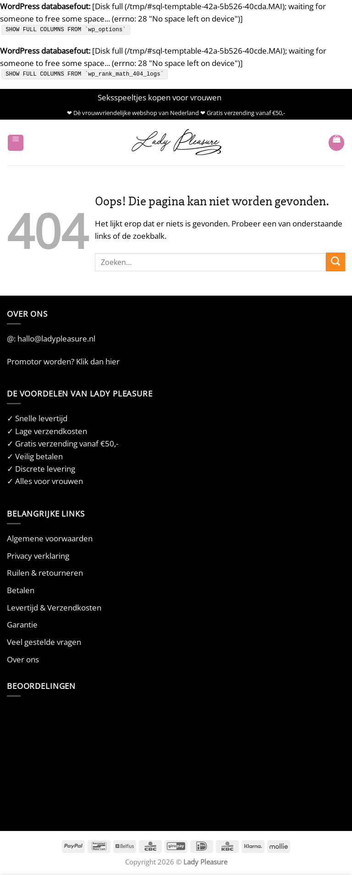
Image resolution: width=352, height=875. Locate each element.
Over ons (23, 659)
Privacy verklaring (38, 555)
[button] (15, 142)
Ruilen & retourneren (45, 572)
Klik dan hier (98, 361)
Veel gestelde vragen (44, 642)
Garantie (22, 624)
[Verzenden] (335, 262)
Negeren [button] (239, 97)
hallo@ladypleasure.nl (56, 338)
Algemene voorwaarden (50, 538)
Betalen (20, 590)
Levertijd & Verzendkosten (54, 607)
